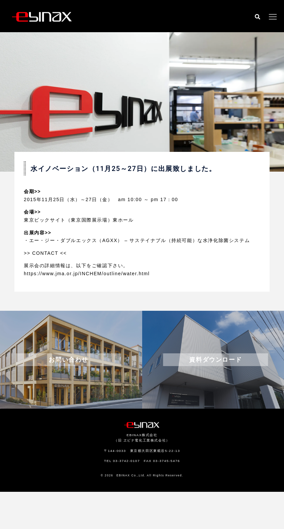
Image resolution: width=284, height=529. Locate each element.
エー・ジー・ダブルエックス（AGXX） (76, 240)
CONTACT (45, 253)
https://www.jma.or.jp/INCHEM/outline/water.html (87, 273)
